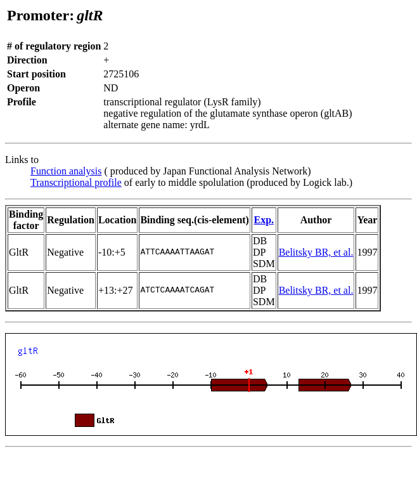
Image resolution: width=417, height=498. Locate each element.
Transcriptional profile (76, 182)
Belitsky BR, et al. (316, 252)
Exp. (263, 219)
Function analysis (65, 171)
